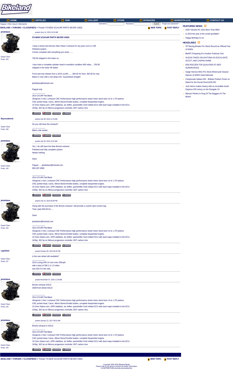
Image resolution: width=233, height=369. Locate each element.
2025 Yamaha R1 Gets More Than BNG (202, 30)
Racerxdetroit (7, 119)
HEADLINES (189, 42)
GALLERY (91, 20)
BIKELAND (5, 28)
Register (3, 24)
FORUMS (17, 28)
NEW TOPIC (155, 28)
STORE (119, 20)
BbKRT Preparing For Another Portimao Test (204, 53)
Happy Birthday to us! (194, 38)
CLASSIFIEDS (29, 28)
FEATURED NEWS (192, 26)
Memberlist (23, 24)
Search (15, 24)
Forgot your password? (170, 24)
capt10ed (5, 251)
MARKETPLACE (180, 20)
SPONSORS (147, 20)
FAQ (9, 24)
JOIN (65, 20)
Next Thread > (175, 355)
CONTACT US (215, 20)
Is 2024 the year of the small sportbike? (202, 34)
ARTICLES (39, 20)
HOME (12, 20)
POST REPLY (172, 28)
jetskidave (5, 32)
